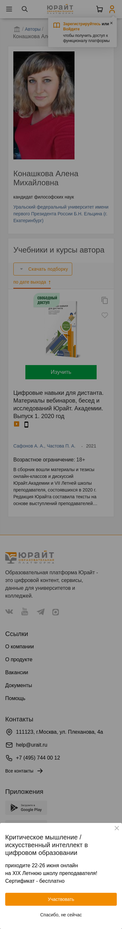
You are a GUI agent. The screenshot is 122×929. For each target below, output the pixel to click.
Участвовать (61, 899)
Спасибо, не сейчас (61, 914)
